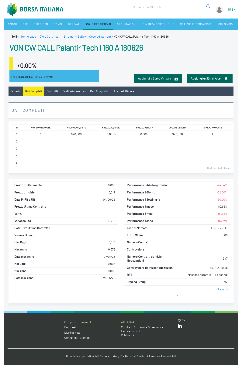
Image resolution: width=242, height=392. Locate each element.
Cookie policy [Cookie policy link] (129, 356)
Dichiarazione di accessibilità (161, 356)
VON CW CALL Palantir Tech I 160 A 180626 (79, 47)
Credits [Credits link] (141, 356)
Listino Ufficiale (126, 91)
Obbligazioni (117, 24)
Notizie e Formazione (184, 24)
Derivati (66, 24)
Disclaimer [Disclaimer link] (105, 356)
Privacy (116, 356)
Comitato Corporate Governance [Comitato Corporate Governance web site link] (142, 327)
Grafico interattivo (75, 91)
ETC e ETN (36, 24)
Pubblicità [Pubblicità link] (127, 335)
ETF (22, 24)
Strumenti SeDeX (75, 36)
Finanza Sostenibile (147, 24)
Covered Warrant (100, 36)
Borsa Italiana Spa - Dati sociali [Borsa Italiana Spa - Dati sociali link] (81, 356)
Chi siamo (212, 24)
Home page (28, 36)
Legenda (223, 289)
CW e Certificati (90, 24)
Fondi (51, 24)
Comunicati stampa (77, 337)
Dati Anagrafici (101, 91)
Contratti (52, 91)
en (234, 9)
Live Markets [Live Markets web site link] (72, 332)
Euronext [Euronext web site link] (70, 327)
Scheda (15, 91)
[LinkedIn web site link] (180, 327)
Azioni (11, 24)
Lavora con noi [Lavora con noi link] (130, 331)
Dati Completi (33, 91)
